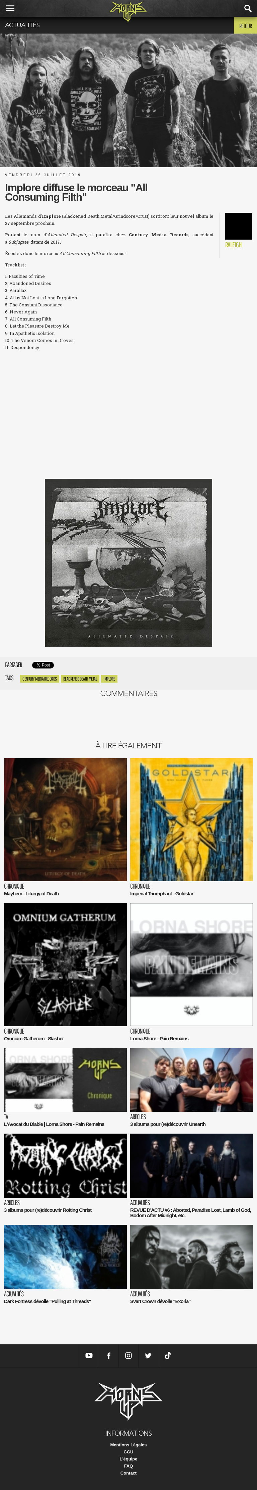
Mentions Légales (128, 1444)
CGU (129, 1451)
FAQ (128, 1466)
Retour (245, 26)
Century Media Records (39, 679)
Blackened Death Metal (80, 679)
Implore (109, 679)
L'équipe (129, 1458)
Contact (128, 1473)
